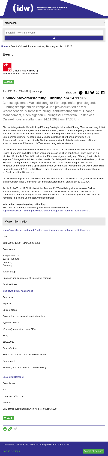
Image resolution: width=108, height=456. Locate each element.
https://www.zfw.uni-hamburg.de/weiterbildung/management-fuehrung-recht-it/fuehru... (46, 210)
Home (4, 46)
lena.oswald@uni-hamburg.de (18, 291)
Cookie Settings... (12, 451)
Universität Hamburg (13, 377)
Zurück (8, 81)
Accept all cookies (93, 451)
